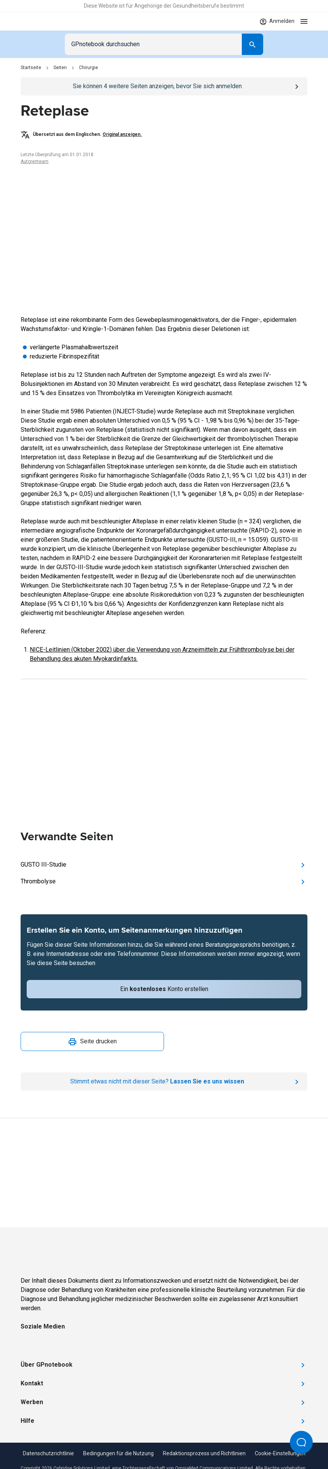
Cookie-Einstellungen (280, 1453)
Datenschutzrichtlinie (48, 1453)
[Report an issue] (164, 1081)
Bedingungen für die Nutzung (118, 1453)
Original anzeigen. (122, 134)
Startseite (31, 67)
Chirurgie (88, 67)
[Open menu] (304, 21)
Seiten (60, 67)
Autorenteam (34, 161)
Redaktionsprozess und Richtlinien (204, 1453)
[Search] (252, 44)
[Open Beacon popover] (301, 1442)
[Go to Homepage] (43, 21)
